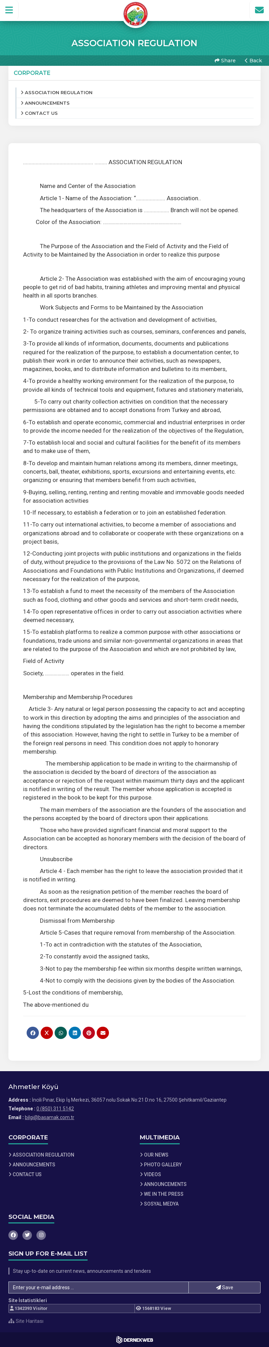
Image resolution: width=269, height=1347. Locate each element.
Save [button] (224, 1287)
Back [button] (253, 60)
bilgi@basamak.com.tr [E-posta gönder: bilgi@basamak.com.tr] (49, 1117)
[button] (9, 10)
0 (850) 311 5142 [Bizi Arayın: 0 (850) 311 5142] (55, 1108)
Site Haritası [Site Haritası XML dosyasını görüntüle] (25, 1321)
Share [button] (225, 60)
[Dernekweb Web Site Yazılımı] (135, 1339)
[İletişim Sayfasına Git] (259, 10)
